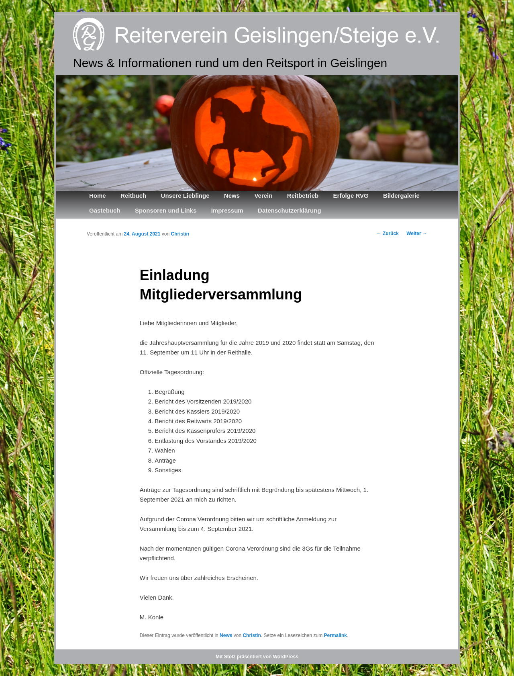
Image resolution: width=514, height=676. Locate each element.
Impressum (227, 210)
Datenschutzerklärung (289, 210)
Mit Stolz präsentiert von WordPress (257, 657)
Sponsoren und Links (165, 210)
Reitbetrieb (302, 195)
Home (97, 195)
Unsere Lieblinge (185, 195)
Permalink (335, 635)
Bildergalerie (401, 195)
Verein (263, 195)
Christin (180, 234)
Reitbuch (133, 195)
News (232, 195)
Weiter (416, 233)
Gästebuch (104, 210)
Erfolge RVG (351, 195)
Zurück (388, 233)
